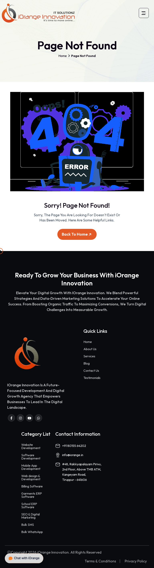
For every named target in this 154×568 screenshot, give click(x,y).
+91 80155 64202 (74, 446)
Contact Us (91, 371)
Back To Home (77, 236)
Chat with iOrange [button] (24, 558)
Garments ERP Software (31, 495)
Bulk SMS (27, 525)
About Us (89, 349)
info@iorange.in (72, 455)
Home (62, 56)
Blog (86, 363)
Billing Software (32, 486)
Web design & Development (30, 477)
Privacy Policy (136, 561)
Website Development (30, 446)
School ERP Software (29, 505)
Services (89, 356)
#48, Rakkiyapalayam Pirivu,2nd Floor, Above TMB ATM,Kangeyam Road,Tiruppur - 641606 (81, 472)
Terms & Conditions (100, 561)
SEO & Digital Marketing (30, 515)
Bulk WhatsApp (32, 532)
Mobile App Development (30, 467)
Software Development (30, 456)
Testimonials (91, 378)
